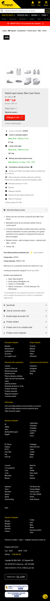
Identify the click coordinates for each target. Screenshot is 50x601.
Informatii (33, 356)
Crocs (32, 436)
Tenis (31, 532)
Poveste (32, 346)
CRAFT (32, 433)
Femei (44, 15)
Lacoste (7, 465)
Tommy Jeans (34, 492)
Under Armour (34, 499)
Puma (32, 475)
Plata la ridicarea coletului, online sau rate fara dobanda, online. (14, 378)
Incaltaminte (9, 351)
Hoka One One (35, 447)
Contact (7, 366)
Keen (31, 457)
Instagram (33, 368)
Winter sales (7, 15)
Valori (32, 354)
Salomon (8, 487)
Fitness (7, 531)
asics (6, 429)
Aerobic (7, 521)
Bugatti (7, 434)
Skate (32, 527)
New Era (32, 465)
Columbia (33, 428)
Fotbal (32, 520)
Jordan (32, 452)
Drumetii (7, 529)
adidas (7, 427)
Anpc (21, 540)
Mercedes (8, 475)
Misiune (32, 349)
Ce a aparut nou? (10, 356)
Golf (31, 522)
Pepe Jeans (34, 473)
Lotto (7, 473)
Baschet (7, 526)
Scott (7, 489)
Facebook (33, 366)
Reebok (32, 478)
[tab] (25, 210)
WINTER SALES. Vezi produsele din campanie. (25, 23)
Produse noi (22, 15)
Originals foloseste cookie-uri (35, 540)
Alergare (7, 524)
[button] (25, 210)
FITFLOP (7, 457)
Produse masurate (11, 391)
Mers (31, 525)
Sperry (7, 497)
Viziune (32, 351)
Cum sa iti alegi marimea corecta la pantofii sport (21, 408)
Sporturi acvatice (35, 530)
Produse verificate (11, 389)
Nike (38, 266)
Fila (6, 454)
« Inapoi (4, 31)
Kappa (32, 454)
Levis (6, 470)
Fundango (33, 444)
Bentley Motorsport (11, 432)
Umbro (32, 497)
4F (5, 424)
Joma (32, 449)
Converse (33, 431)
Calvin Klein (34, 423)
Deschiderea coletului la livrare (19, 167)
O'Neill (32, 470)
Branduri (7, 346)
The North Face (35, 487)
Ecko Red (8, 452)
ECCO (7, 449)
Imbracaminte (9, 349)
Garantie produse (10, 384)
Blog (31, 373)
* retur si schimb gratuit (13, 123)
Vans (6, 508)
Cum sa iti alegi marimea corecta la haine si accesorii (23, 406)
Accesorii (8, 354)
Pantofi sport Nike (32, 270)
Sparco (7, 494)
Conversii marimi (10, 396)
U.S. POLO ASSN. (35, 494)
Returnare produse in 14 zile (14, 386)
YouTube (33, 371)
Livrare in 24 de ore (11, 368)
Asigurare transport (11, 394)
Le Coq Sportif (10, 468)
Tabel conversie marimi (12, 411)
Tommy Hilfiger (35, 489)
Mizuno (7, 478)
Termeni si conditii (11, 540)
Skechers (8, 492)
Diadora (7, 447)
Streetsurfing (9, 499)
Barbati (34, 15)
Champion (33, 426)
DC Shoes (8, 444)
